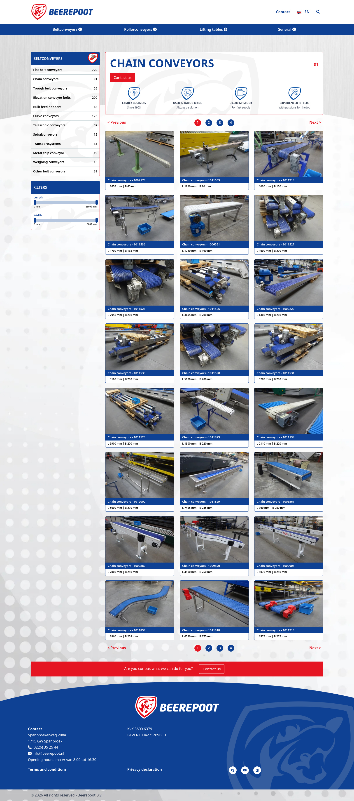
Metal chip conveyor (65, 153)
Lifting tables (213, 29)
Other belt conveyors (65, 171)
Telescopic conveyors (65, 125)
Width (38, 215)
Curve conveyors (65, 116)
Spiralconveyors (65, 134)
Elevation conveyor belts (65, 97)
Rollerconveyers (140, 29)
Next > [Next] (315, 122)
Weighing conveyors (65, 162)
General (286, 29)
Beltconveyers (67, 29)
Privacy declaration (144, 769)
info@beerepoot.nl (46, 753)
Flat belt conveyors (65, 70)
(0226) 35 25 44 (43, 747)
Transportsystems (65, 143)
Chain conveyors (65, 79)
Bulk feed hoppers (65, 107)
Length (38, 197)
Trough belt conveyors (65, 88)
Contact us (123, 77)
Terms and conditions (47, 769)
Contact (283, 11)
